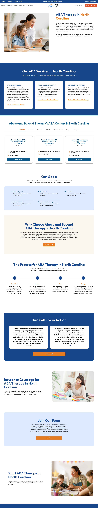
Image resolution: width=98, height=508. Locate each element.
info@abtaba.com (93, 1)
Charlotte (22, 129)
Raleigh (48, 130)
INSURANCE (15, 5)
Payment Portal (18, 1)
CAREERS (21, 5)
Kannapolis (76, 130)
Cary (67, 130)
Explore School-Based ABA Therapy (78, 100)
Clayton (9, 97)
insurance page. (33, 394)
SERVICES (8, 5)
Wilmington (10, 99)
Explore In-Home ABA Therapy (15, 104)
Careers (3, 1)
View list (62, 1)
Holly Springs (19, 97)
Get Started (49, 245)
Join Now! (49, 438)
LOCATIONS (29, 5)
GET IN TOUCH (78, 5)
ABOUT (3, 5)
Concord (13, 97)
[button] (9, 6)
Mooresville (26, 97)
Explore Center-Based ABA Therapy (48, 100)
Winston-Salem (17, 99)
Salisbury (31, 130)
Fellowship (10, 1)
